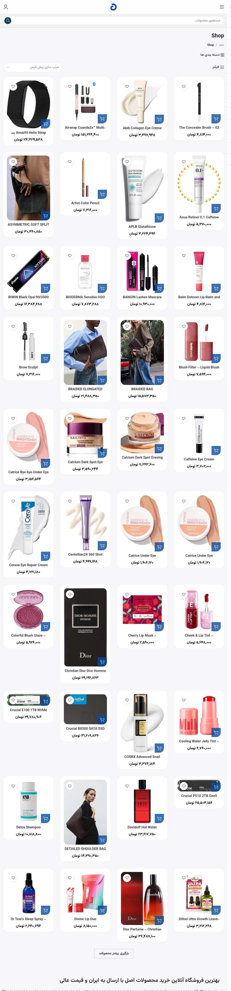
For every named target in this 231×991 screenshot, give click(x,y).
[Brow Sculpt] (28, 341)
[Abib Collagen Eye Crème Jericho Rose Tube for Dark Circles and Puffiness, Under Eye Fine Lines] (142, 102)
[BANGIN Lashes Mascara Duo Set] (142, 271)
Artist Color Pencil (85, 203)
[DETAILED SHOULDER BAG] (85, 812)
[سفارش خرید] (33, 67)
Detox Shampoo (28, 827)
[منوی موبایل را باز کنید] (221, 6)
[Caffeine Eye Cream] (199, 433)
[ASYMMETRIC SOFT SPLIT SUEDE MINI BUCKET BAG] (28, 188)
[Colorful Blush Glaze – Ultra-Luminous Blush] (28, 609)
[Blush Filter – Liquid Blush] (199, 341)
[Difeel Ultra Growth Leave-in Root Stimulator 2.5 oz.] (199, 893)
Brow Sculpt (28, 367)
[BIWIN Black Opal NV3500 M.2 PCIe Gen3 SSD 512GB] (28, 271)
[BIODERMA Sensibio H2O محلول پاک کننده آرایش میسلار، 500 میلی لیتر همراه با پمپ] (85, 271)
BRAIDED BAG (142, 389)
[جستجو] (113, 20)
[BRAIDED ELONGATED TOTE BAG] (85, 352)
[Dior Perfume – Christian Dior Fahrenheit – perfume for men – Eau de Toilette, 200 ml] (142, 898)
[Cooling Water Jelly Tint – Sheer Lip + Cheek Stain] (199, 715)
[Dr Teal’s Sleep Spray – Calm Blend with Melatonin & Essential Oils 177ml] (28, 893)
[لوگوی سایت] (114, 7)
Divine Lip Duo (85, 919)
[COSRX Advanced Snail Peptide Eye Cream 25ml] (142, 723)
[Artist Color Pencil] (85, 177)
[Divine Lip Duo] (85, 893)
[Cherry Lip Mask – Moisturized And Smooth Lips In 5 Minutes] (142, 609)
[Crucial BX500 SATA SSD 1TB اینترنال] (85, 709)
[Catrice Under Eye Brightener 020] (199, 523)
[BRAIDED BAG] (142, 352)
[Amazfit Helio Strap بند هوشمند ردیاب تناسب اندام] (28, 104)
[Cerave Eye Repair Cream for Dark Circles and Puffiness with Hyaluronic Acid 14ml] (28, 528)
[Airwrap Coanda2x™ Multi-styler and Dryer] (85, 102)
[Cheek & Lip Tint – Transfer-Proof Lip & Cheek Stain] (199, 609)
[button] (216, 118)
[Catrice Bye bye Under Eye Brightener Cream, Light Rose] (28, 440)
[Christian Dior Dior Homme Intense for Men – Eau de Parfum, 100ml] (85, 627)
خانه (221, 45)
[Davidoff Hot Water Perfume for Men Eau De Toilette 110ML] (142, 801)
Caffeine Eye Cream (199, 459)
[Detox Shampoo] (28, 801)
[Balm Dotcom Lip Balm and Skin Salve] (199, 271)
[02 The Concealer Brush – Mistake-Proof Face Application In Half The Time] (199, 102)
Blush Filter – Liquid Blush (199, 367)
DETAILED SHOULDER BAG (85, 849)
